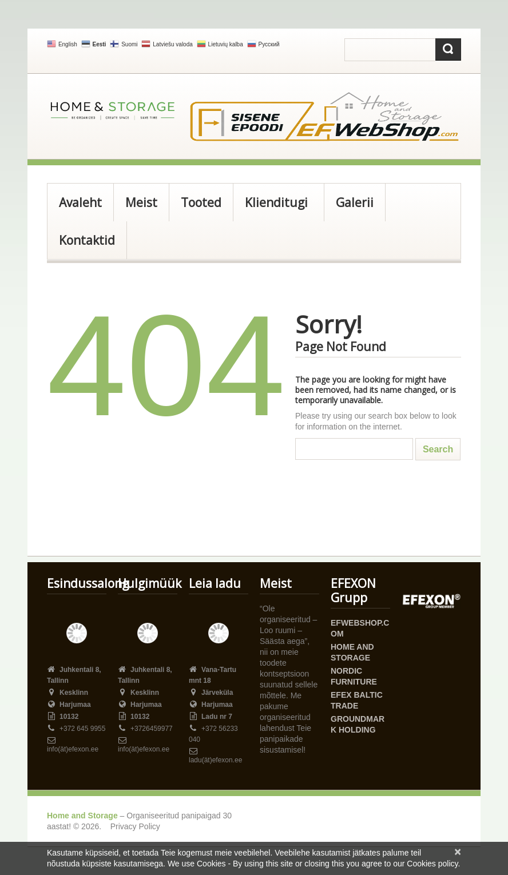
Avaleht (80, 202)
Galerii (355, 202)
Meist (141, 202)
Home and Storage (82, 815)
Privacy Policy (135, 826)
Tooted (201, 202)
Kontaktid (87, 240)
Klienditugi (274, 207)
